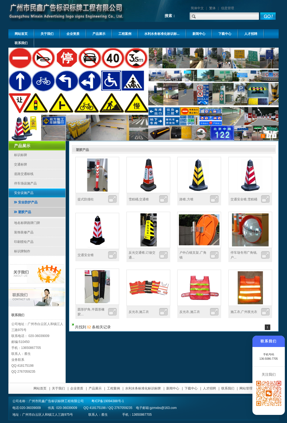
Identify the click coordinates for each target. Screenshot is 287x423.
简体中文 (197, 8)
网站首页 (40, 388)
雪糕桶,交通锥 (139, 199)
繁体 (212, 8)
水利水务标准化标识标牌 (143, 388)
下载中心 (191, 388)
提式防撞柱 (86, 199)
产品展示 (95, 388)
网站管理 (245, 388)
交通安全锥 (86, 255)
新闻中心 (172, 388)
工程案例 (113, 388)
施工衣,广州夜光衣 (244, 312)
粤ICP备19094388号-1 (107, 401)
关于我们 (58, 388)
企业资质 (76, 388)
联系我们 (227, 388)
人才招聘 (209, 388)
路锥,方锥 (186, 199)
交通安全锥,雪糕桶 (244, 199)
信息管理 (227, 8)
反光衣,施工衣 (139, 312)
